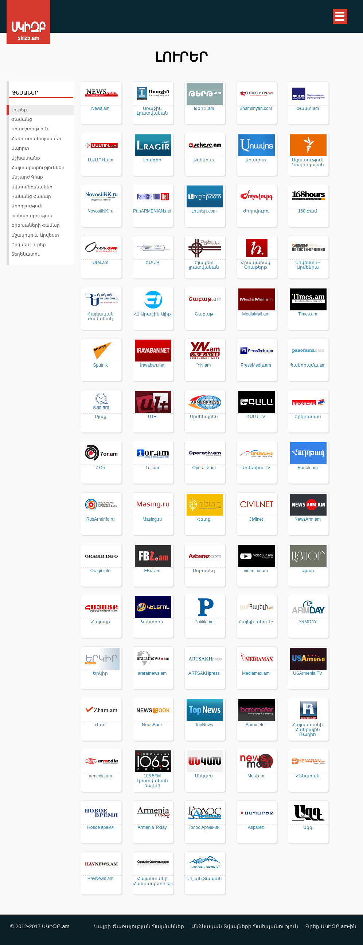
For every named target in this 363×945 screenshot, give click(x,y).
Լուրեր (19, 109)
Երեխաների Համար (35, 225)
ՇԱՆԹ (152, 262)
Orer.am (100, 262)
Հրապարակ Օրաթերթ (255, 265)
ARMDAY (307, 622)
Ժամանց (21, 119)
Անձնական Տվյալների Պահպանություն (244, 926)
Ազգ (307, 827)
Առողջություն (27, 205)
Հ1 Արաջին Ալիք (152, 314)
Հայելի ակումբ (255, 622)
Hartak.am (307, 468)
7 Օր (100, 468)
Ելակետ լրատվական (204, 265)
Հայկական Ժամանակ (100, 316)
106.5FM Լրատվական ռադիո (152, 781)
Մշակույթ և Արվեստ (35, 235)
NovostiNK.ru (100, 211)
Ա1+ (152, 416)
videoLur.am (256, 571)
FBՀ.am (152, 571)
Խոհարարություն (31, 215)
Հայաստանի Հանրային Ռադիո (307, 730)
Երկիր (100, 673)
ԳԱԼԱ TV (255, 416)
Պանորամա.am (307, 365)
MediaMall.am (256, 314)
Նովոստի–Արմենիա (307, 265)
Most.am (255, 776)
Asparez (256, 827)
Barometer (256, 725)
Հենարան (308, 776)
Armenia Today (152, 827)
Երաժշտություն (29, 128)
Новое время (100, 827)
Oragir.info (100, 571)
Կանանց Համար (31, 196)
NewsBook (152, 725)
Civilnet (256, 519)
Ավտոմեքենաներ (31, 187)
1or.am (152, 468)
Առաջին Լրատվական (152, 111)
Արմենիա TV (255, 468)
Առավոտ (255, 160)
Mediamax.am (255, 673)
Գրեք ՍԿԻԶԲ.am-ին (330, 926)
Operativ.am (204, 468)
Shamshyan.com (255, 108)
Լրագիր (152, 160)
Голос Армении (203, 827)
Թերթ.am (204, 108)
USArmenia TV (307, 673)
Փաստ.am (307, 108)
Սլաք (100, 416)
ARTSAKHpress (204, 673)
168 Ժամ (307, 211)
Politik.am (204, 622)
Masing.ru (152, 519)
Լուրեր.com (203, 211)
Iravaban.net (152, 365)
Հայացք (100, 622)
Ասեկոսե (204, 160)
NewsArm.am (307, 519)
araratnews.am (152, 673)
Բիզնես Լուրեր (28, 244)
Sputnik (100, 365)
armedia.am (100, 776)
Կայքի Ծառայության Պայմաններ (139, 926)
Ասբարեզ (204, 571)
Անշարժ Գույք (27, 177)
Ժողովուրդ (256, 211)
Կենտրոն (152, 622)
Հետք (204, 519)
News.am (100, 108)
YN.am (204, 365)
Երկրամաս (307, 416)
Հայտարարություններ (38, 167)
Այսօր (307, 571)
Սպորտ (20, 148)
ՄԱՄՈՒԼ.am (100, 160)
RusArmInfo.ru (100, 519)
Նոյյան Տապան (204, 878)
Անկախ (204, 776)
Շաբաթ (204, 314)
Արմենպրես (204, 416)
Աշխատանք (25, 158)
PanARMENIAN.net (152, 211)
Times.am (307, 314)
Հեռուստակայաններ (36, 138)
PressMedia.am (256, 365)
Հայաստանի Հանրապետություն (152, 881)
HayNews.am (100, 878)
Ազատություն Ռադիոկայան (308, 162)
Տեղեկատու (25, 254)
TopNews (204, 725)
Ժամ (100, 725)
